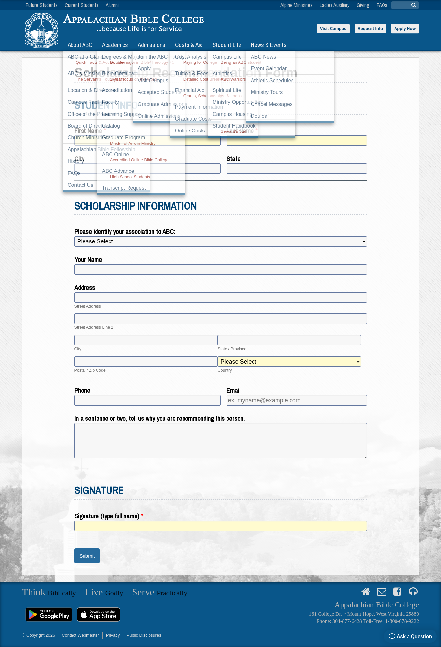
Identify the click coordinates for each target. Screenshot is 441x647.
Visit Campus (333, 28)
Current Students (81, 4)
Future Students (42, 4)
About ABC (80, 44)
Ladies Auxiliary (335, 4)
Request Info (370, 28)
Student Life (227, 44)
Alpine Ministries (296, 4)
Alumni (112, 4)
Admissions (151, 44)
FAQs (382, 4)
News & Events (269, 44)
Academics (115, 44)
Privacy (113, 635)
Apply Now (405, 28)
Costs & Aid (189, 44)
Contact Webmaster (80, 635)
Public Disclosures (143, 635)
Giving (363, 4)
